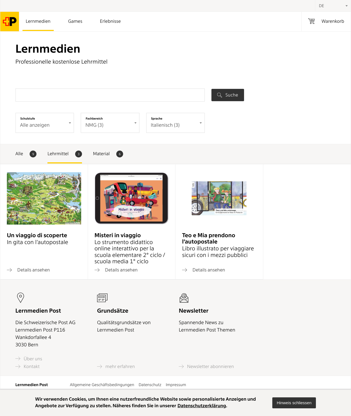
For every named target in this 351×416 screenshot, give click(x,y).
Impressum (176, 384)
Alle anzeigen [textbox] (35, 125)
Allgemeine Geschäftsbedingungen (102, 384)
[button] (294, 402)
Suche (227, 95)
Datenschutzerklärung (201, 406)
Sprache (156, 118)
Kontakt (27, 366)
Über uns (28, 358)
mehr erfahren (116, 366)
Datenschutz (149, 384)
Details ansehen (28, 270)
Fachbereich (94, 118)
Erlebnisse (110, 21)
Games (75, 21)
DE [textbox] (321, 5)
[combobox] (333, 6)
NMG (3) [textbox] (94, 125)
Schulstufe (27, 118)
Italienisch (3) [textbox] (165, 125)
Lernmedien (38, 21)
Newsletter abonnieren (206, 366)
